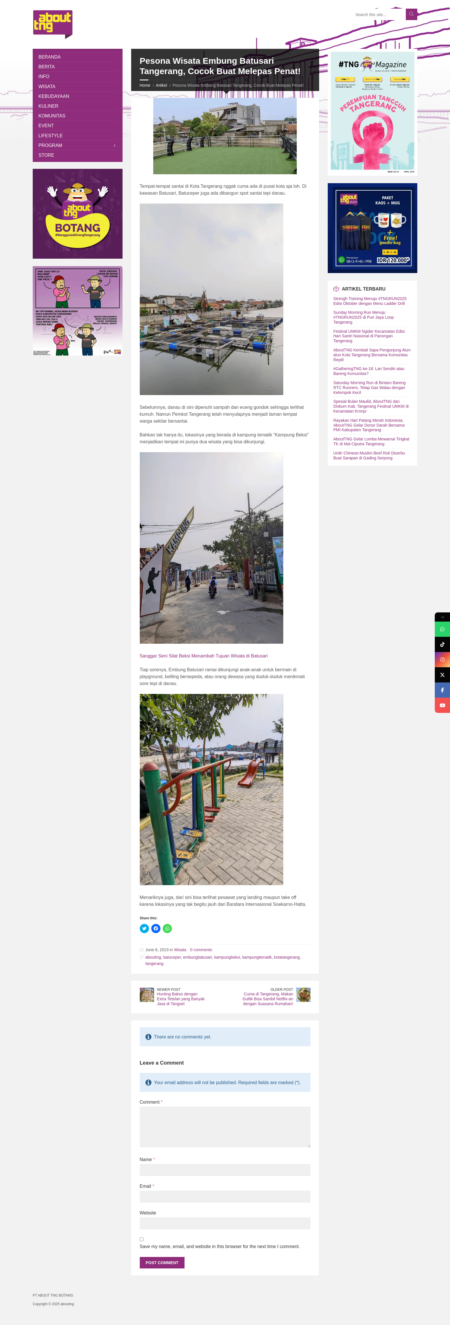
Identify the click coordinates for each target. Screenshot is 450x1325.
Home (145, 85)
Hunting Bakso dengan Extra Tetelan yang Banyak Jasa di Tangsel (181, 999)
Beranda (49, 57)
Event (46, 125)
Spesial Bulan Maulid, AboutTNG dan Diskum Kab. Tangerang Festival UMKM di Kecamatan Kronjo (371, 406)
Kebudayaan (53, 96)
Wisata (180, 949)
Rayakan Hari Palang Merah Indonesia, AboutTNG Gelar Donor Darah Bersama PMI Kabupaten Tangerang (369, 425)
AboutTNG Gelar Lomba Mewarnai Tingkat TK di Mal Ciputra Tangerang (371, 441)
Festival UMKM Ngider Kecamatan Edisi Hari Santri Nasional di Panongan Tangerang (369, 336)
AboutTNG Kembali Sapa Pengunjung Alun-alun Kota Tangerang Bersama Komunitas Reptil (372, 355)
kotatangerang (287, 957)
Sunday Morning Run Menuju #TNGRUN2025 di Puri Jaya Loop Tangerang (363, 317)
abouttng (153, 957)
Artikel (161, 85)
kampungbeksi (227, 957)
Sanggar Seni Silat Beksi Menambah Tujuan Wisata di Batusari (204, 655)
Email (147, 1186)
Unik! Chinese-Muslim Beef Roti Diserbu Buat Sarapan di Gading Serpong (369, 455)
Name (147, 1159)
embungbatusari (197, 957)
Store (46, 155)
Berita (46, 66)
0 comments (201, 949)
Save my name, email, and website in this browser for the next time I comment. (220, 1246)
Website (148, 1212)
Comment (151, 1102)
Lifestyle (50, 135)
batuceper (172, 957)
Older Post (282, 990)
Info (43, 76)
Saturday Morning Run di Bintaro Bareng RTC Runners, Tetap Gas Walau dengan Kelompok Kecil (369, 387)
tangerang (155, 963)
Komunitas (51, 115)
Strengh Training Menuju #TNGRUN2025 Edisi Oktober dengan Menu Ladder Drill (370, 301)
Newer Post (169, 990)
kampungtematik (257, 957)
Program (50, 145)
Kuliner (48, 106)
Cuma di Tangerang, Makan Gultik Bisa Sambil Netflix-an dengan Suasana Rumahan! (268, 999)
